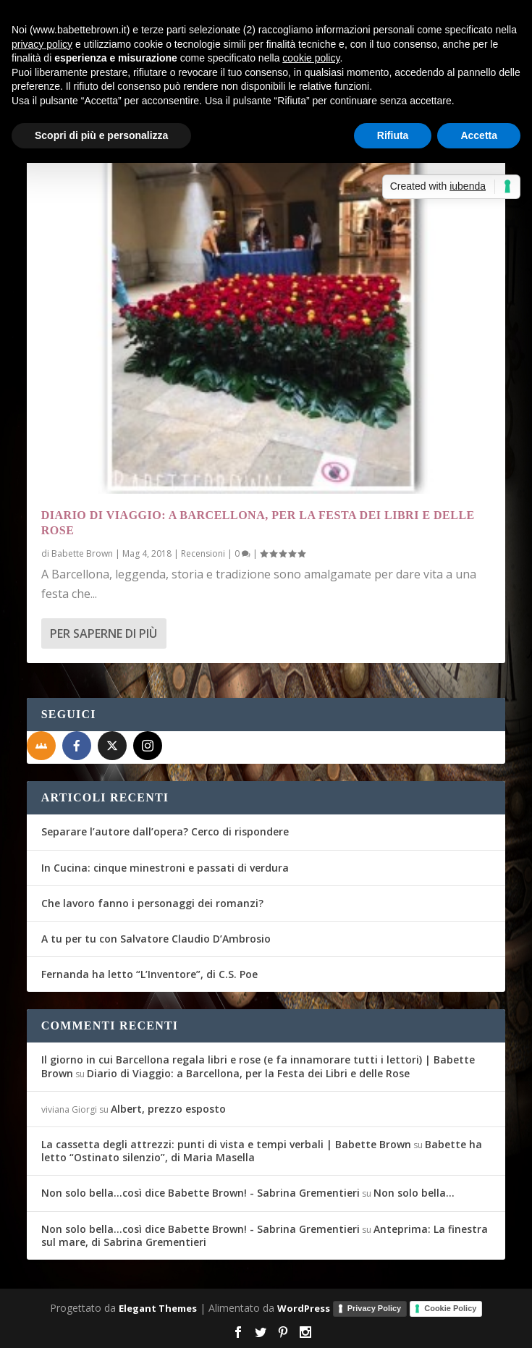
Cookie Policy (450, 1308)
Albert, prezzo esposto (168, 1109)
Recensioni (203, 553)
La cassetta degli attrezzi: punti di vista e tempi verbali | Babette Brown (226, 1144)
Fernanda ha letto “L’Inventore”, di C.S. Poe (149, 974)
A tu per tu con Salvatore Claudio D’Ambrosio (156, 938)
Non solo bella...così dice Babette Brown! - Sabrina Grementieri (200, 1193)
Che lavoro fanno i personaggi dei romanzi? (152, 903)
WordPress (303, 1308)
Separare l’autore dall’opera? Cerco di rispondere (165, 831)
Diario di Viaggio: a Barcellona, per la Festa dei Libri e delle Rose (248, 1073)
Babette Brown (82, 553)
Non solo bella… (414, 1193)
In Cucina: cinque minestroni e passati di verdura (165, 868)
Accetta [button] (478, 135)
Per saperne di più (103, 633)
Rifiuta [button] (393, 135)
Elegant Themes (158, 1308)
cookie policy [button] (310, 58)
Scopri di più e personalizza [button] (101, 135)
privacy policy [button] (42, 44)
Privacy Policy (374, 1308)
